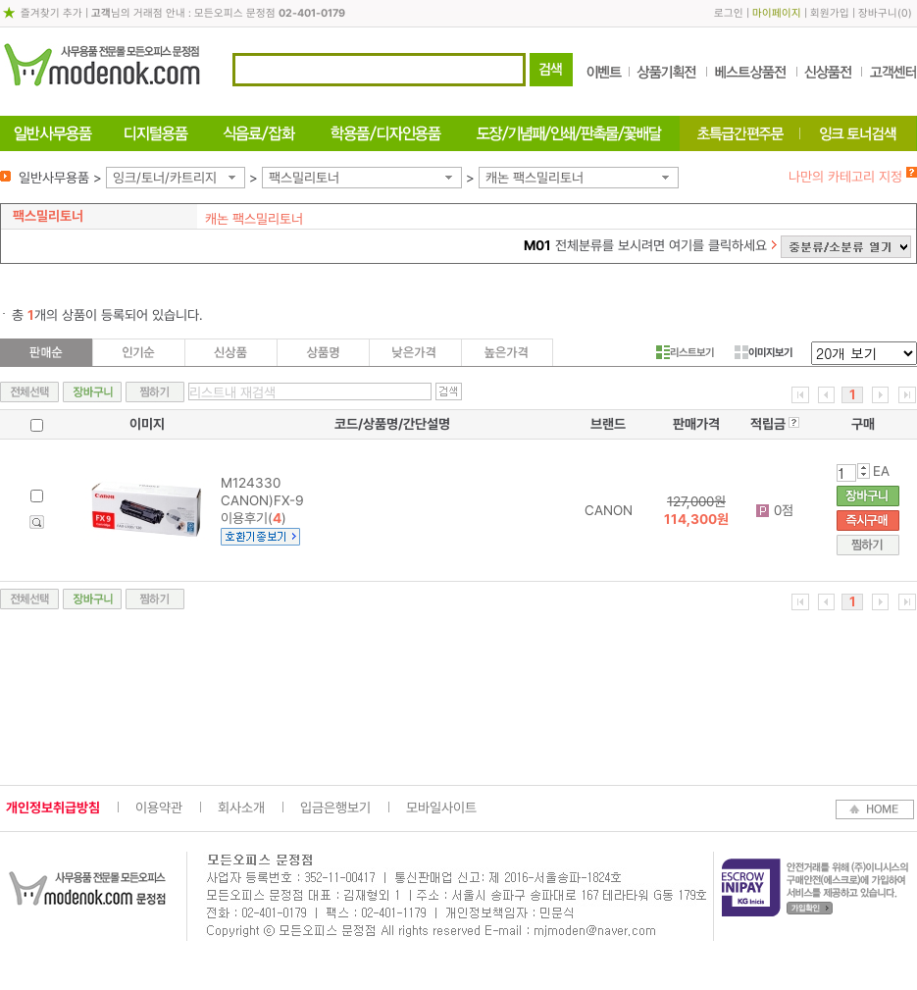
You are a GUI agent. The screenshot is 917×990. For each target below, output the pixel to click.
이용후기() (253, 518)
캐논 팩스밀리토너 (534, 177)
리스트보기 (685, 352)
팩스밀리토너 (304, 177)
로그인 (728, 13)
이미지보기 (763, 352)
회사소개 (241, 807)
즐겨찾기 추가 (51, 13)
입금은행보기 (335, 807)
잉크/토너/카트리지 (165, 177)
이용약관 (158, 807)
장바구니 (877, 13)
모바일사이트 (441, 807)
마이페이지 (776, 13)
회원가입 (829, 13)
